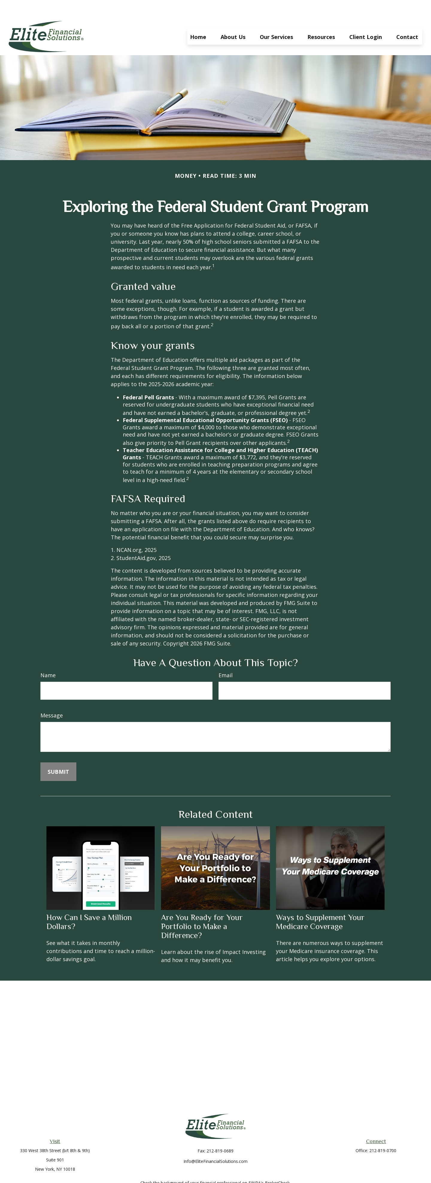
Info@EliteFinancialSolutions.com (215, 1143)
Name (48, 657)
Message (51, 697)
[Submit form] (58, 753)
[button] (198, 18)
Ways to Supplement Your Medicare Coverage (320, 904)
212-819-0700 (382, 1132)
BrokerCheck (277, 1165)
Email (225, 657)
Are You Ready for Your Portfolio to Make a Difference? (202, 908)
